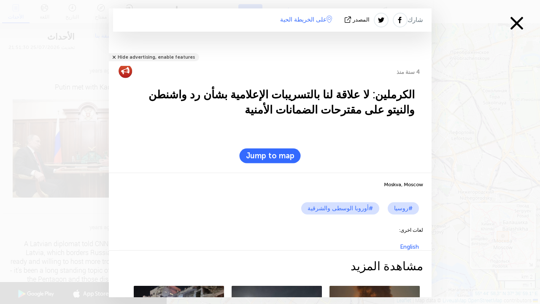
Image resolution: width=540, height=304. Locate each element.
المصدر (358, 19)
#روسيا (403, 208)
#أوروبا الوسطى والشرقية (340, 208)
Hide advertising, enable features (156, 57)
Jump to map (270, 155)
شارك (415, 20)
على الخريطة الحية (306, 19)
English (409, 246)
